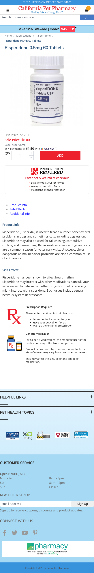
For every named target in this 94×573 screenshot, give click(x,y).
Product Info (18, 205)
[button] (47, 149)
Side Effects (18, 209)
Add (60, 156)
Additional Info (20, 214)
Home (8, 35)
